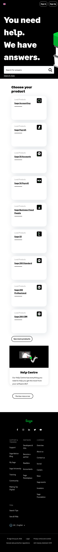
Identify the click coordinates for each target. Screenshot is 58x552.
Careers (39, 470)
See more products (22, 339)
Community (13, 481)
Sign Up (53, 4)
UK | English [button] (17, 525)
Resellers (26, 463)
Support (12, 447)
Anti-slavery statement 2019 (43, 543)
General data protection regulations (18, 543)
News (39, 476)
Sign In (43, 4)
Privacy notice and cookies (42, 539)
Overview (40, 445)
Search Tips (13, 510)
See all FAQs (13, 517)
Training (12, 475)
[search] (50, 70)
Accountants (27, 469)
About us (40, 452)
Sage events (41, 482)
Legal (28, 539)
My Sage (12, 462)
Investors (40, 488)
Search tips (9, 75)
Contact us (41, 458)
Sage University (15, 469)
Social (39, 464)
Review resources (22, 396)
